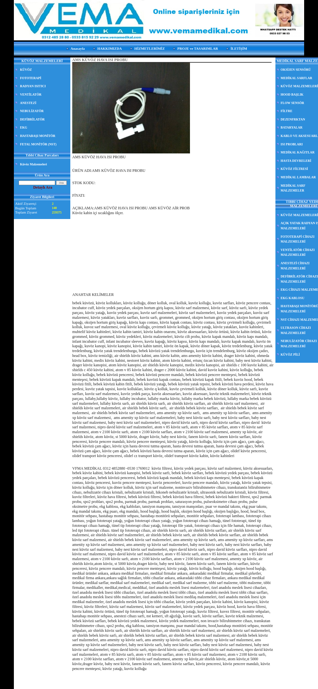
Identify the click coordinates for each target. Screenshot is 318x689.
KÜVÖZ (26, 69)
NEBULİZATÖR (32, 111)
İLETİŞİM (239, 48)
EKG (23, 127)
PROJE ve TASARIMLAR (197, 48)
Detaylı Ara (42, 187)
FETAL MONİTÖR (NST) (38, 144)
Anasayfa (78, 48)
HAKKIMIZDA (109, 48)
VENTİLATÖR (31, 94)
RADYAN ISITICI (33, 86)
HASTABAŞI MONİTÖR (37, 136)
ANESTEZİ (28, 103)
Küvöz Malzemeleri (33, 164)
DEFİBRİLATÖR (32, 119)
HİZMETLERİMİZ (149, 48)
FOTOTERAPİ (30, 78)
